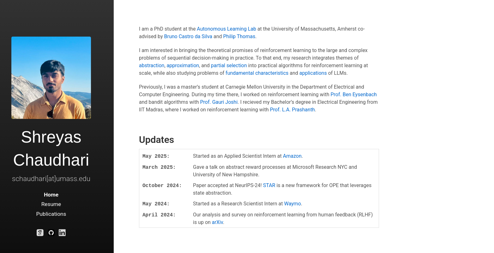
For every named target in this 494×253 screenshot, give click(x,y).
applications (313, 73)
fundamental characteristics (257, 73)
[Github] (51, 234)
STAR (269, 185)
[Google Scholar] (40, 234)
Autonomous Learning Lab (226, 29)
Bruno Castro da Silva (188, 36)
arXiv (217, 222)
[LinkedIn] (62, 234)
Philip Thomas (239, 36)
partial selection (229, 65)
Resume (51, 204)
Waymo (292, 204)
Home (51, 194)
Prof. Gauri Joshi (219, 102)
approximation (183, 65)
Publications (51, 214)
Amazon (292, 156)
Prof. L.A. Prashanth (292, 110)
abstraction (151, 65)
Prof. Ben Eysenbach (353, 94)
